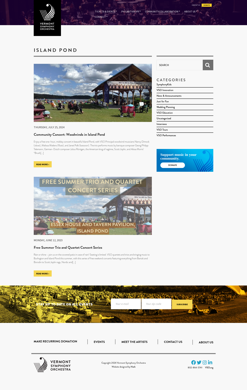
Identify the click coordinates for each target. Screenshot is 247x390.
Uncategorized (164, 118)
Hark (133, 366)
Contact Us (196, 5)
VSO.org (209, 367)
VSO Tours (162, 130)
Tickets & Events (105, 11)
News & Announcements (169, 96)
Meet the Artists (134, 342)
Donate (207, 5)
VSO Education (165, 113)
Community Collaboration (161, 11)
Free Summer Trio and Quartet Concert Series (68, 247)
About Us (189, 11)
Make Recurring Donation (55, 341)
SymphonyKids (164, 84)
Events (99, 342)
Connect (100, 16)
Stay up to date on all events (64, 304)
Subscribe (182, 304)
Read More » (42, 164)
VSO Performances (166, 135)
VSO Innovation (165, 90)
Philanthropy (130, 11)
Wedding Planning (166, 107)
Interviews (162, 124)
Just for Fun (163, 101)
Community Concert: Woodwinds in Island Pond (69, 134)
